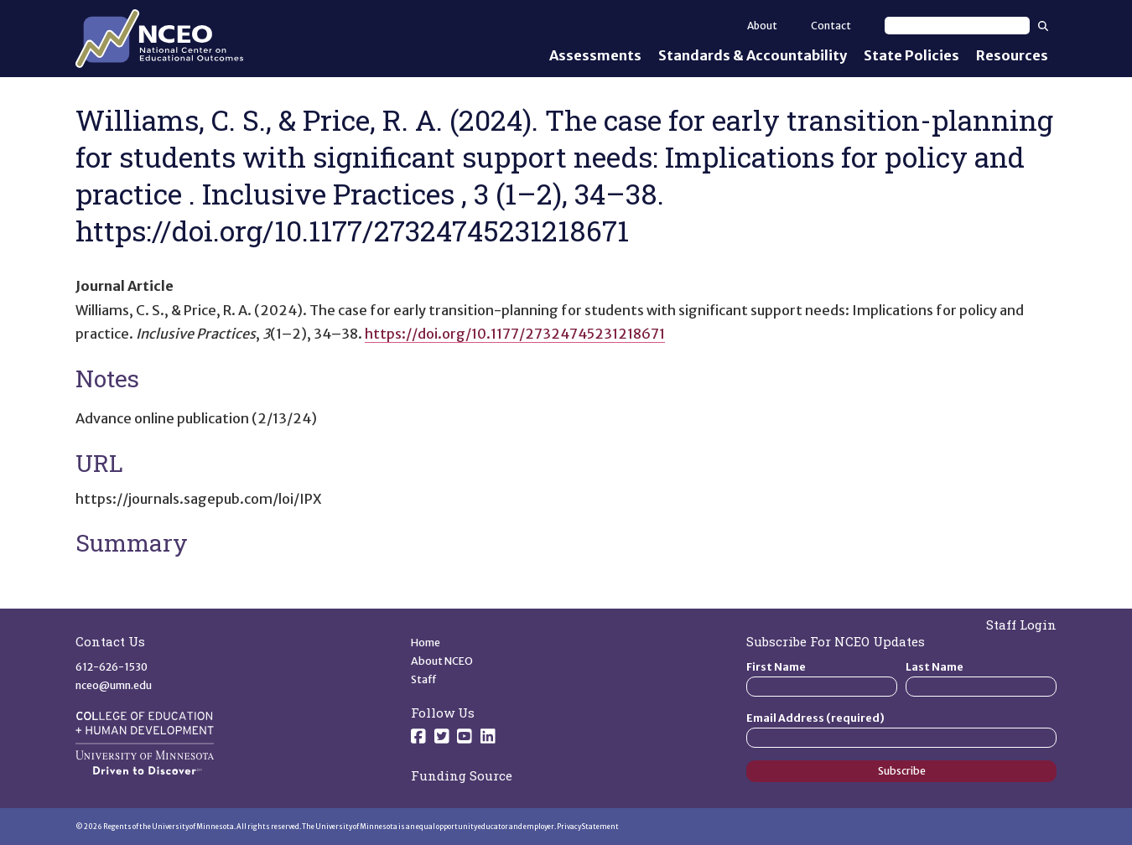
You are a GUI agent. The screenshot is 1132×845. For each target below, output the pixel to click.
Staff (424, 679)
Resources (1012, 55)
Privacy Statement (588, 826)
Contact (831, 25)
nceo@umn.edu (113, 685)
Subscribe (902, 771)
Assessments (595, 55)
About (762, 25)
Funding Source (461, 775)
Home (425, 642)
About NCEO (442, 661)
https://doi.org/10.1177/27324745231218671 (515, 333)
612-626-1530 (111, 667)
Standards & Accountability (752, 55)
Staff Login (1021, 624)
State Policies (911, 55)
